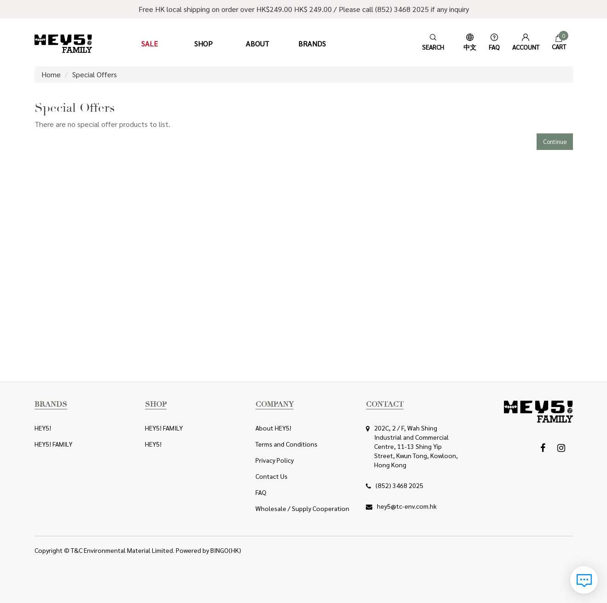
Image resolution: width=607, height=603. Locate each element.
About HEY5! (273, 428)
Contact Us (271, 476)
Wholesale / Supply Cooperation (302, 508)
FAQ (260, 492)
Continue (555, 141)
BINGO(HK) (225, 550)
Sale (149, 43)
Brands (312, 43)
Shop (203, 43)
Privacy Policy (274, 460)
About (257, 43)
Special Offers (94, 74)
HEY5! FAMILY (53, 444)
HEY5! (43, 428)
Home (51, 74)
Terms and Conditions (286, 444)
